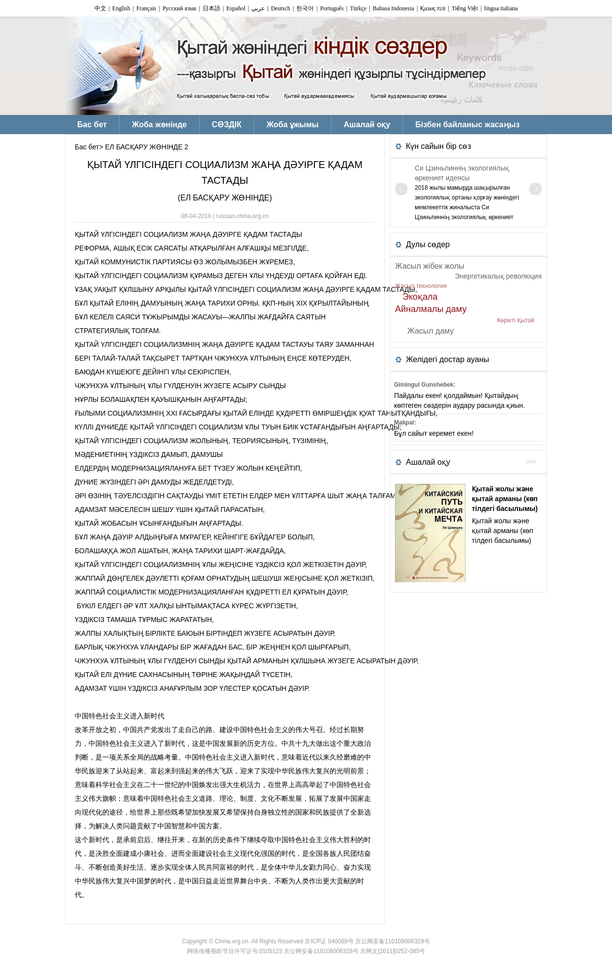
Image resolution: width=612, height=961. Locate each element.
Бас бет (87, 147)
